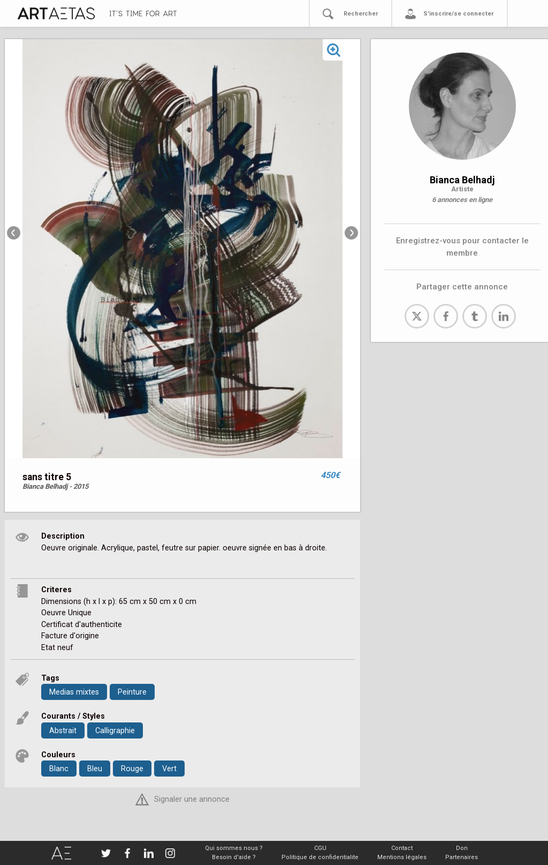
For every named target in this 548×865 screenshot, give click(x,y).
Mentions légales (402, 857)
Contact (402, 848)
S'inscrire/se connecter (458, 13)
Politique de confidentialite (320, 857)
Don (462, 848)
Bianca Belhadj (462, 180)
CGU (320, 848)
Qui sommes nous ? (234, 848)
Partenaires (461, 857)
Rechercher (361, 13)
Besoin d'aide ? (234, 857)
